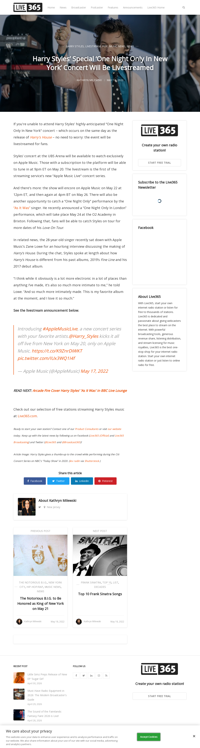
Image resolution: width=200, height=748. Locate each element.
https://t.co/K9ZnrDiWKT (57, 351)
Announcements (133, 7)
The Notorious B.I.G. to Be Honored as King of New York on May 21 (40, 603)
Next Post (100, 531)
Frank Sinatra (91, 582)
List (115, 582)
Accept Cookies (148, 736)
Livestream (93, 46)
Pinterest (105, 481)
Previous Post (40, 531)
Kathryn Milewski (62, 500)
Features (113, 7)
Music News (117, 46)
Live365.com (27, 416)
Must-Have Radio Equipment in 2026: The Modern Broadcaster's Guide (47, 695)
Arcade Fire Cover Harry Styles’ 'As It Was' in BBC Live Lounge (80, 390)
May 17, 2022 (94, 371)
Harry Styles (75, 46)
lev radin (75, 461)
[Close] (194, 736)
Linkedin (82, 481)
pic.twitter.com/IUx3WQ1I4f (46, 358)
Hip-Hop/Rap (35, 587)
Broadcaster (78, 7)
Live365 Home (156, 7)
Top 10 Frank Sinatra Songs (100, 594)
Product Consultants (86, 429)
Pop (105, 46)
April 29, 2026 (34, 704)
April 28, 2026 (34, 720)
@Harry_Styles (83, 336)
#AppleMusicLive (60, 329)
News (63, 7)
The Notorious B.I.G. (33, 582)
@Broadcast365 (71, 442)
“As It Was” (21, 208)
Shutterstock (92, 461)
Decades (100, 587)
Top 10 (106, 582)
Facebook (34, 481)
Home (51, 7)
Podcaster (97, 7)
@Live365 (50, 442)
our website (114, 429)
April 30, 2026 (34, 683)
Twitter (58, 481)
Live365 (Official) (99, 435)
